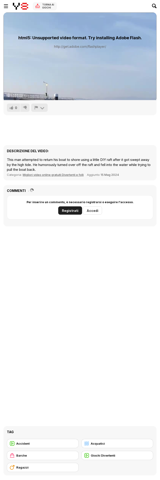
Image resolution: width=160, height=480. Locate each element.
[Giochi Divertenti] (117, 455)
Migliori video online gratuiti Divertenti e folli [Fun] (53, 175)
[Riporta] (39, 108)
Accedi (92, 211)
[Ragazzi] (43, 467)
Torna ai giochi (48, 6)
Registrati (70, 211)
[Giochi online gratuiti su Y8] (20, 6)
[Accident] (43, 443)
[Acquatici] (117, 443)
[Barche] (43, 455)
